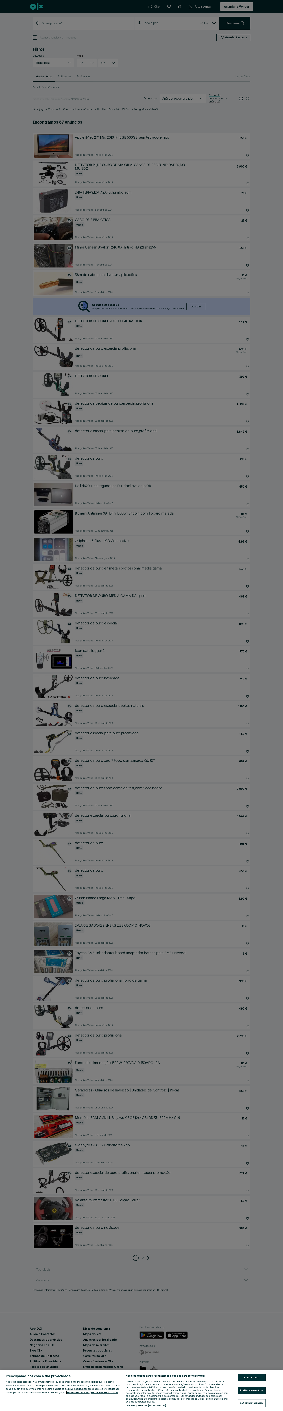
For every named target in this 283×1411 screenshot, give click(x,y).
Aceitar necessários (251, 1390)
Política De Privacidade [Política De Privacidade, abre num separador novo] (104, 1392)
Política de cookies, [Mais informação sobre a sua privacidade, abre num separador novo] (78, 1392)
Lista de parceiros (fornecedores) (146, 1405)
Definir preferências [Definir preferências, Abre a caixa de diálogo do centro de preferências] (252, 1402)
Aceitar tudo (251, 1377)
